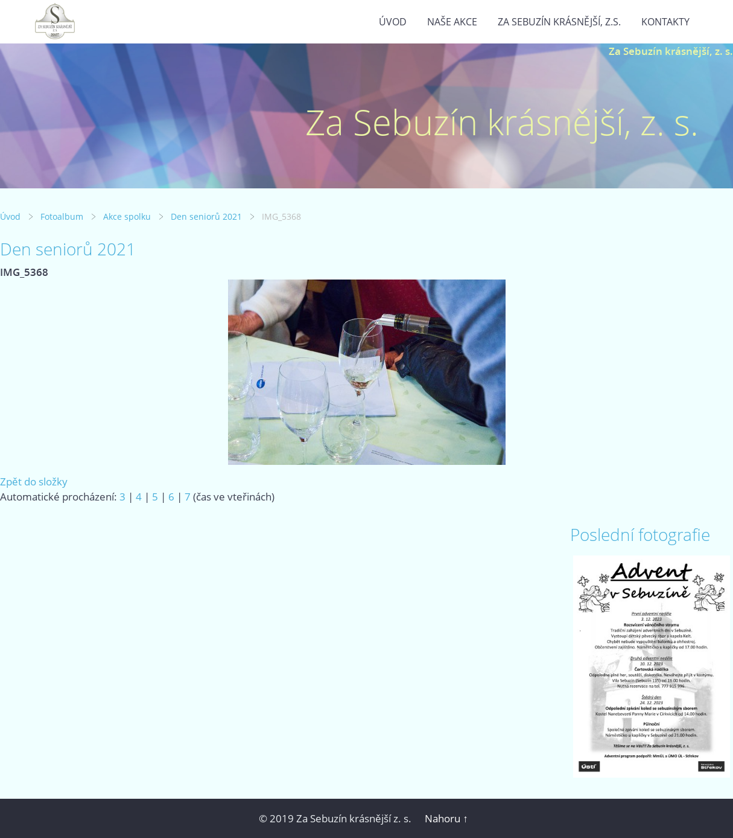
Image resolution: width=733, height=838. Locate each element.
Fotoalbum (61, 216)
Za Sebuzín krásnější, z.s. (559, 21)
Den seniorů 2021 (206, 216)
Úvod (393, 21)
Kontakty (665, 21)
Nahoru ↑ (446, 818)
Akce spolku (127, 216)
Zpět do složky (34, 481)
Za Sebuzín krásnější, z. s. (671, 51)
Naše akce (452, 21)
